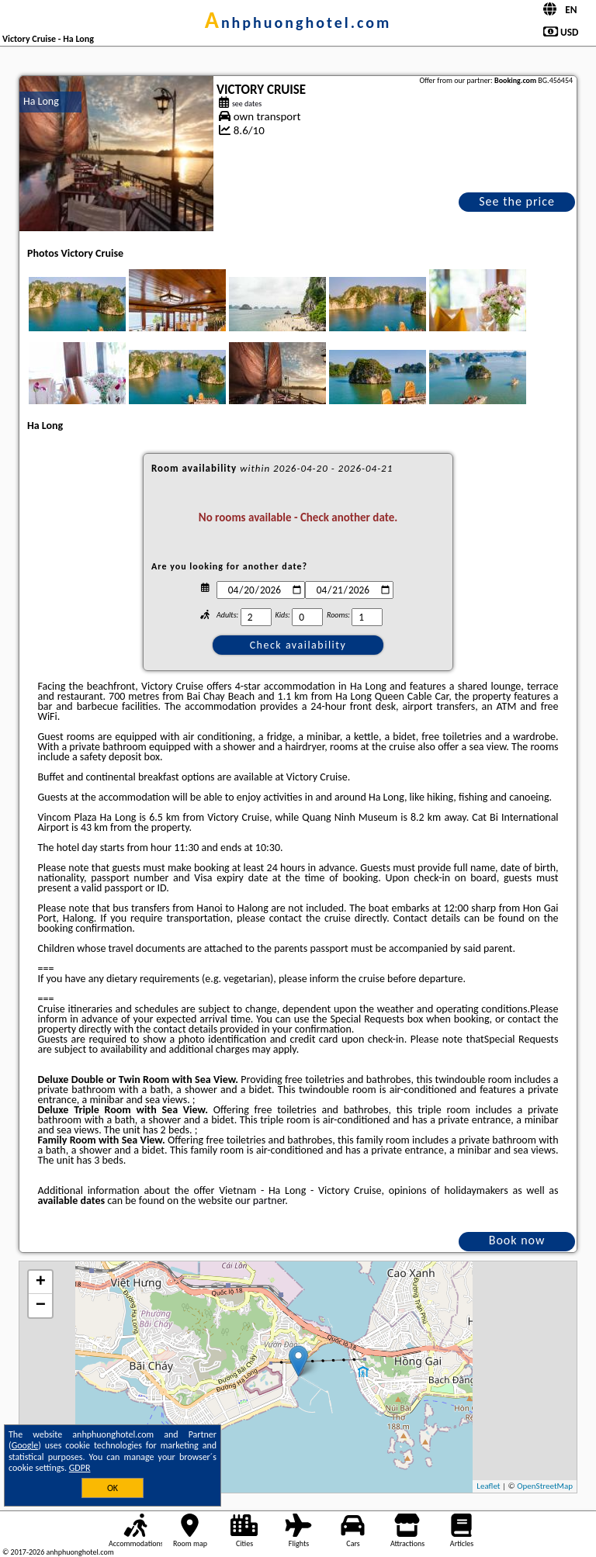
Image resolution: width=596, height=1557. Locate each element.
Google (25, 1445)
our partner (260, 1200)
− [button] (41, 1305)
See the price (517, 201)
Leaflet (488, 1486)
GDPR (80, 1467)
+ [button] (41, 1282)
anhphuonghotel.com (298, 22)
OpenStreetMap (545, 1486)
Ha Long (41, 101)
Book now (517, 1240)
